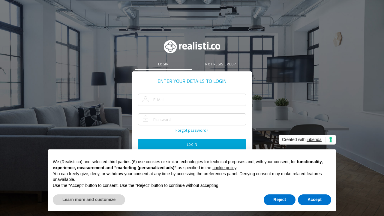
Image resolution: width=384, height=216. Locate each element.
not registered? (220, 64)
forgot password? (192, 130)
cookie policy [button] (224, 167)
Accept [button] (315, 199)
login (163, 64)
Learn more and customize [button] (89, 199)
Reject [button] (279, 199)
